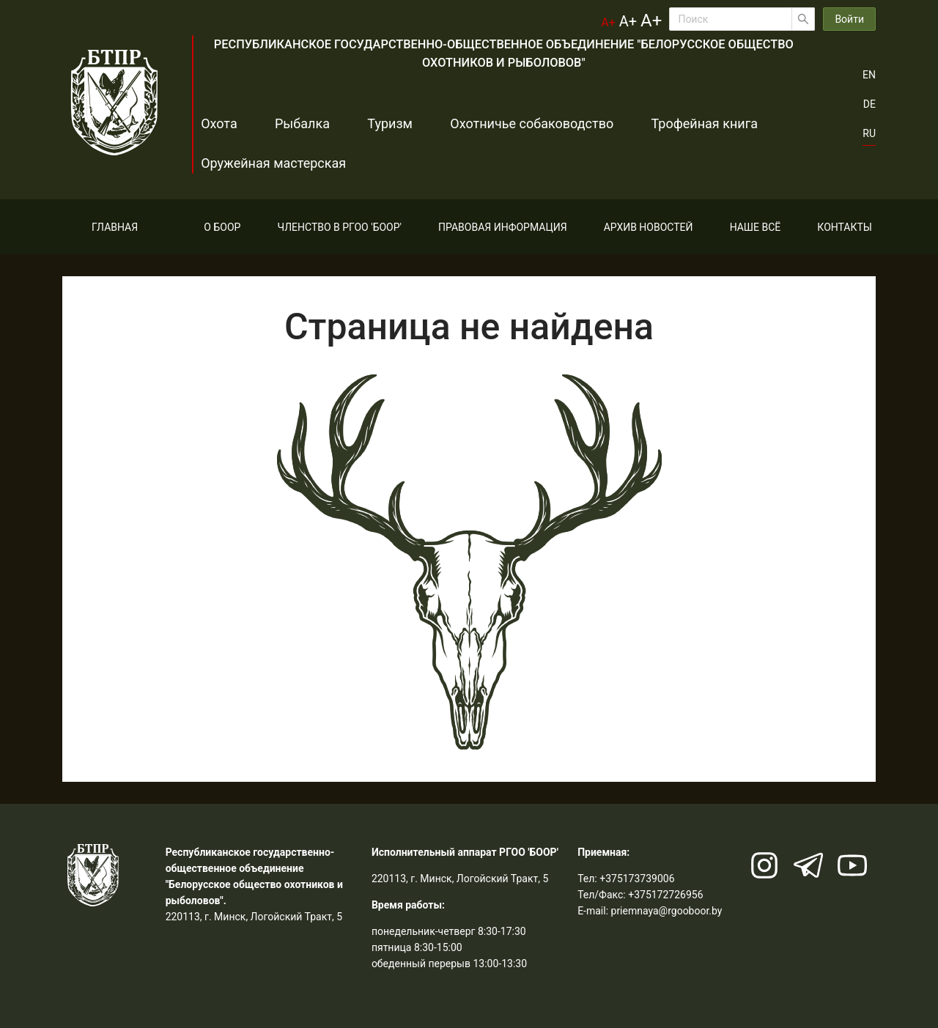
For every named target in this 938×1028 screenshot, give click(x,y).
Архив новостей (648, 227)
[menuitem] (115, 227)
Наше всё (755, 227)
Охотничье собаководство (496, 123)
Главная (115, 227)
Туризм (366, 123)
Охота (219, 123)
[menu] (469, 226)
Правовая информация (502, 227)
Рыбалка (290, 123)
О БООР (222, 227)
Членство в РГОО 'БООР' (339, 227)
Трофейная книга (657, 123)
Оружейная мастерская (273, 163)
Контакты (844, 227)
